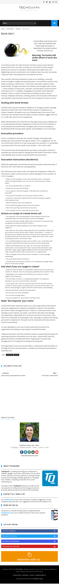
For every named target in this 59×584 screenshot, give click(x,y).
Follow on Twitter (30, 536)
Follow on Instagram (30, 542)
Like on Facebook (30, 531)
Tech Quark (19, 570)
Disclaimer (25, 575)
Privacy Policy (17, 575)
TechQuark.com (7, 513)
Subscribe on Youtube (30, 547)
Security (18, 29)
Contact (32, 575)
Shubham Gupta (38, 579)
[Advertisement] (29, 399)
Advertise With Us (41, 575)
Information (10, 29)
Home (3, 29)
